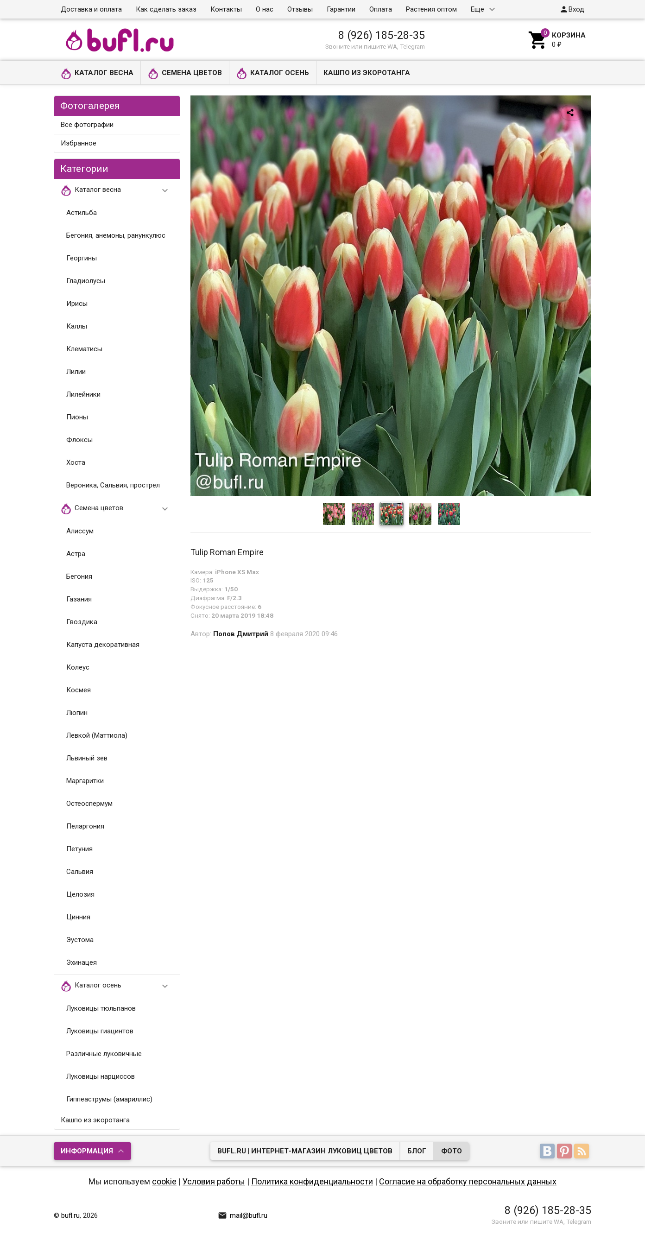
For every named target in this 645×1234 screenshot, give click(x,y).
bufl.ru (70, 1215)
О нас (264, 9)
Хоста (75, 462)
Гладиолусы (85, 281)
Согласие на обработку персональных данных (467, 1181)
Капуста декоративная (102, 644)
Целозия (80, 894)
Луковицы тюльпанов (101, 1008)
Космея (78, 690)
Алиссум (80, 531)
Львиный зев (87, 758)
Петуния (79, 849)
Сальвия (79, 871)
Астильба (81, 213)
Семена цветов (185, 73)
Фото (451, 1151)
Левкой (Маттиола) (96, 735)
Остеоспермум (89, 803)
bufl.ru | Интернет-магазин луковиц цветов (304, 1151)
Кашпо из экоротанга (366, 73)
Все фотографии (87, 124)
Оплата (380, 9)
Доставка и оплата (91, 9)
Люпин (77, 713)
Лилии (76, 371)
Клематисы (84, 349)
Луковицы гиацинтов (99, 1031)
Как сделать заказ (166, 9)
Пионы (77, 417)
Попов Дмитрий (240, 634)
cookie (164, 1181)
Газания (79, 599)
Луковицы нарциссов (100, 1076)
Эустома (80, 940)
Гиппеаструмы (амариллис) (109, 1099)
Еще (477, 9)
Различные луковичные (104, 1054)
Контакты (226, 9)
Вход (571, 9)
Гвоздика (81, 622)
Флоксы (79, 440)
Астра (75, 554)
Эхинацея (81, 962)
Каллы (76, 326)
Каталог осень (272, 73)
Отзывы (300, 9)
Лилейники (83, 394)
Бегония (79, 576)
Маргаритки (85, 781)
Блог (416, 1151)
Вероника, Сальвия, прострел (113, 485)
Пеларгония (85, 826)
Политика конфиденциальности (312, 1181)
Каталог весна (97, 73)
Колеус (77, 667)
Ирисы (77, 303)
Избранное (78, 143)
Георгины (81, 258)
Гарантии (341, 9)
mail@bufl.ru (242, 1215)
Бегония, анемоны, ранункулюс (115, 235)
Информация (87, 1151)
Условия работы (214, 1181)
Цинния (78, 917)
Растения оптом (431, 9)
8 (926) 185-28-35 (381, 35)
